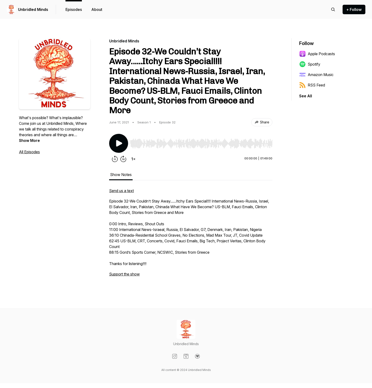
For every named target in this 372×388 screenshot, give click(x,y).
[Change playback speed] (133, 159)
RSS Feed (312, 85)
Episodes (73, 9)
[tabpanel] (190, 235)
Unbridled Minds (33, 9)
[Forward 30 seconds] (123, 159)
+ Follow (354, 9)
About (96, 9)
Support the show (124, 274)
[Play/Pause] (118, 143)
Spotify (309, 64)
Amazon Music (316, 74)
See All (305, 96)
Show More (29, 140)
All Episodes (29, 151)
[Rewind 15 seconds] (115, 159)
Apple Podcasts (317, 53)
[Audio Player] (201, 142)
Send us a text (121, 190)
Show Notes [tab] (121, 174)
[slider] (201, 144)
